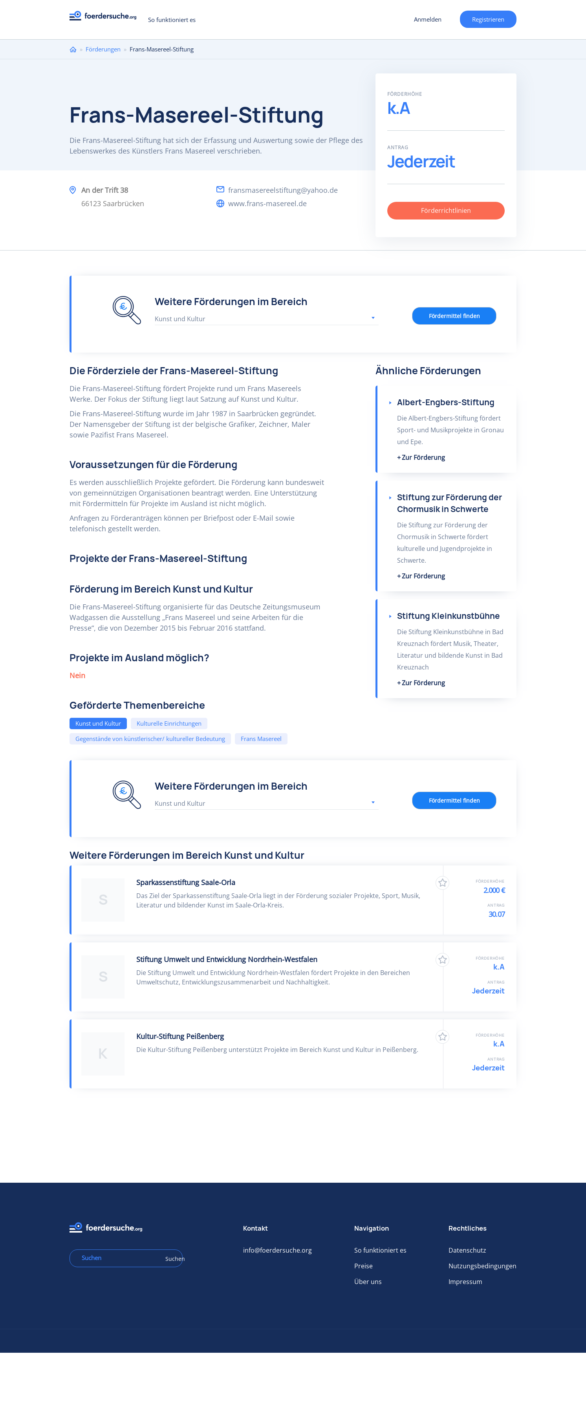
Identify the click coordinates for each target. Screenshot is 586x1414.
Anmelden (427, 19)
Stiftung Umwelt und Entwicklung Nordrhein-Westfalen (226, 959)
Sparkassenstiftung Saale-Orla (185, 882)
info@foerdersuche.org (277, 1250)
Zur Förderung (423, 457)
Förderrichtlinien (446, 210)
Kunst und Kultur (98, 723)
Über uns (368, 1281)
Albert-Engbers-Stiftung (445, 402)
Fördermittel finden (454, 316)
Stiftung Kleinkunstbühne (448, 616)
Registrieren (488, 19)
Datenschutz (467, 1250)
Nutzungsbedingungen (482, 1266)
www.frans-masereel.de (267, 203)
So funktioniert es (172, 20)
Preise (363, 1266)
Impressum (465, 1281)
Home (73, 49)
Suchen (171, 1258)
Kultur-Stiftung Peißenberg (180, 1036)
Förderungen (103, 49)
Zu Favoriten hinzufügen (442, 883)
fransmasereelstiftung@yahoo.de (283, 190)
